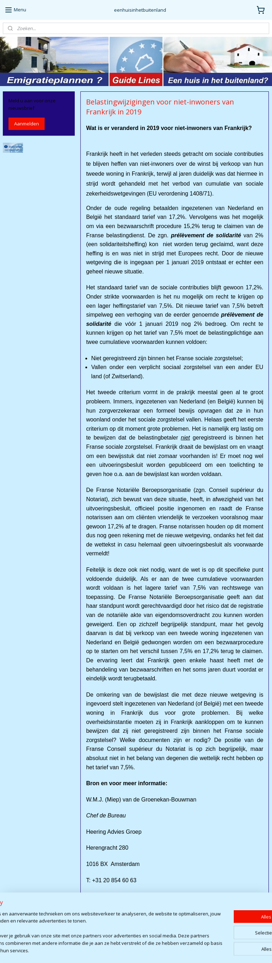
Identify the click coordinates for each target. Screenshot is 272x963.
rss (133, 950)
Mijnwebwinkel (222, 950)
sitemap (118, 950)
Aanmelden (26, 123)
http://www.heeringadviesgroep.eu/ (138, 928)
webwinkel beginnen (161, 950)
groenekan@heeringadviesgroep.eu (138, 913)
